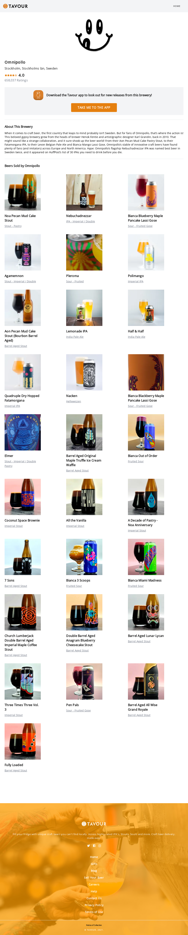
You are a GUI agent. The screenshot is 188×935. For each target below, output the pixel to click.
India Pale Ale (75, 337)
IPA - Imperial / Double (80, 221)
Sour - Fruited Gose (140, 226)
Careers (94, 884)
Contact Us (94, 898)
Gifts (94, 864)
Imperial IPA (135, 281)
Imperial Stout (14, 526)
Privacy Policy (94, 905)
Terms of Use (94, 912)
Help (94, 891)
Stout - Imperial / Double (20, 281)
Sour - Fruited (75, 281)
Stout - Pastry (13, 226)
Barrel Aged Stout (16, 346)
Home (176, 6)
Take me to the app (94, 107)
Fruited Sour (136, 461)
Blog (94, 871)
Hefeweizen (73, 401)
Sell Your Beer (94, 877)
